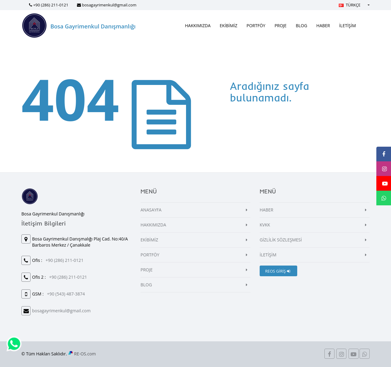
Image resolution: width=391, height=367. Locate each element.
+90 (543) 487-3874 (66, 294)
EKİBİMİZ (228, 25)
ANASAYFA (151, 210)
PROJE (281, 25)
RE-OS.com (85, 354)
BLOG (301, 25)
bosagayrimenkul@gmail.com (109, 5)
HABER (323, 25)
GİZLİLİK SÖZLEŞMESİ (281, 240)
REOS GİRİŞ (277, 271)
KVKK (265, 225)
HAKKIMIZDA (198, 25)
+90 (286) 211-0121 (50, 5)
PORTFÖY (256, 25)
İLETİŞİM (347, 25)
